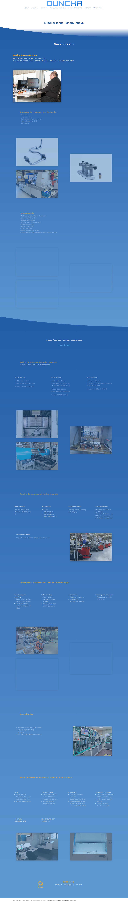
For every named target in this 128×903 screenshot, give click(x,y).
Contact (87, 8)
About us (35, 8)
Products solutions (57, 8)
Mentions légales (70, 900)
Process (44, 8)
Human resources (75, 8)
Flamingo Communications (53, 900)
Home (27, 8)
